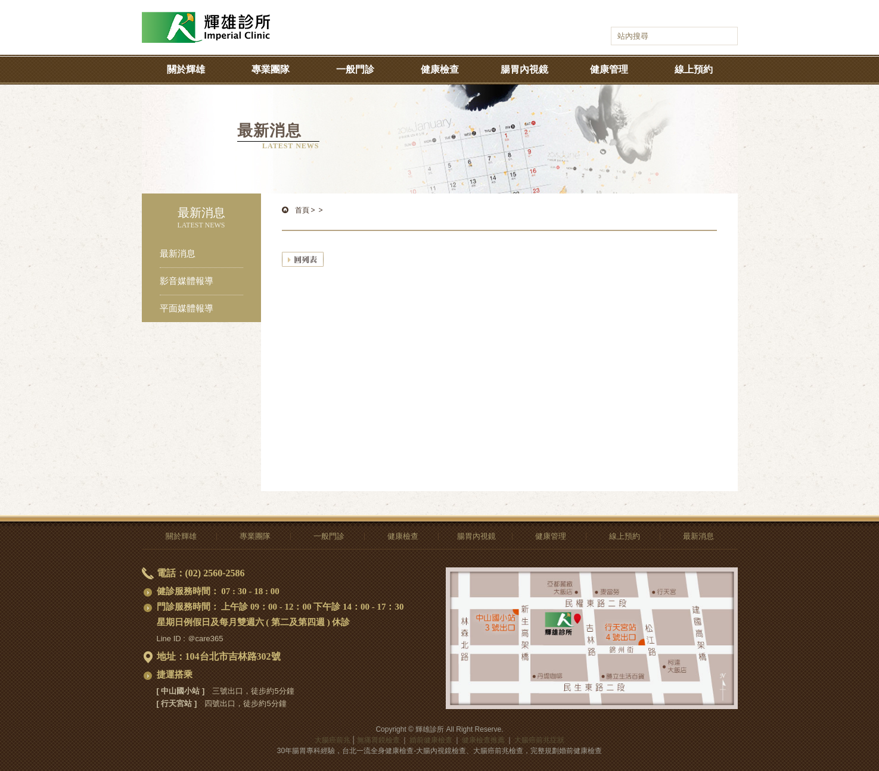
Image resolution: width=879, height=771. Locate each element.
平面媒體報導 (186, 308)
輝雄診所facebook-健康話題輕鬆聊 (646, 15)
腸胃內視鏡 (524, 69)
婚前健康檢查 (430, 740)
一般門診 (355, 69)
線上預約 (694, 69)
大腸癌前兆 (332, 740)
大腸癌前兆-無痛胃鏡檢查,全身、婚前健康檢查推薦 (206, 18)
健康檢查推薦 (483, 740)
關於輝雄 (186, 69)
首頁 (302, 210)
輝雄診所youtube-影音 (662, 15)
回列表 (303, 259)
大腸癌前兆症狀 (539, 740)
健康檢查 (440, 69)
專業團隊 (270, 69)
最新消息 (177, 253)
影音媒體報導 (186, 281)
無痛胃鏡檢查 (378, 740)
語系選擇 (705, 15)
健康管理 (609, 69)
